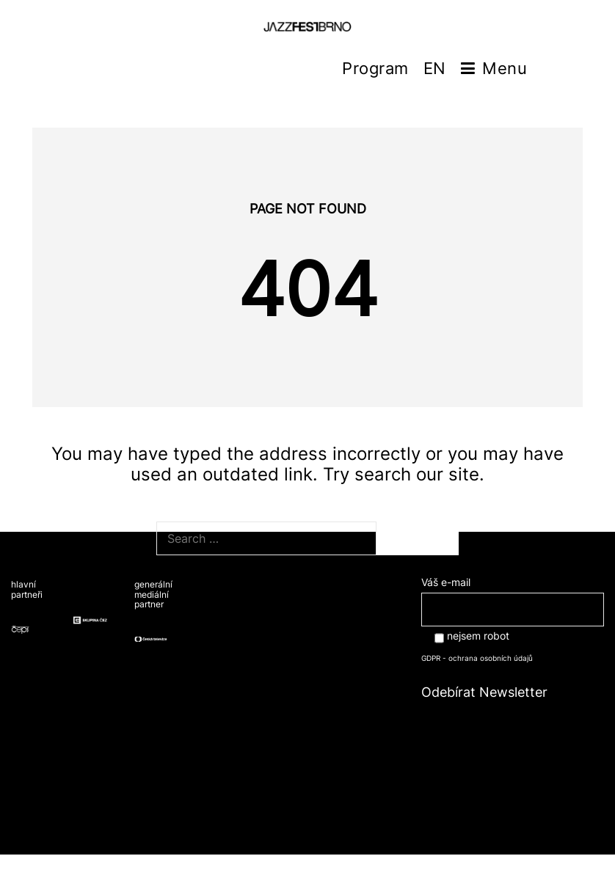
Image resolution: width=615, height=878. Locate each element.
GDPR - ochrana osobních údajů (477, 658)
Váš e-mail (512, 595)
